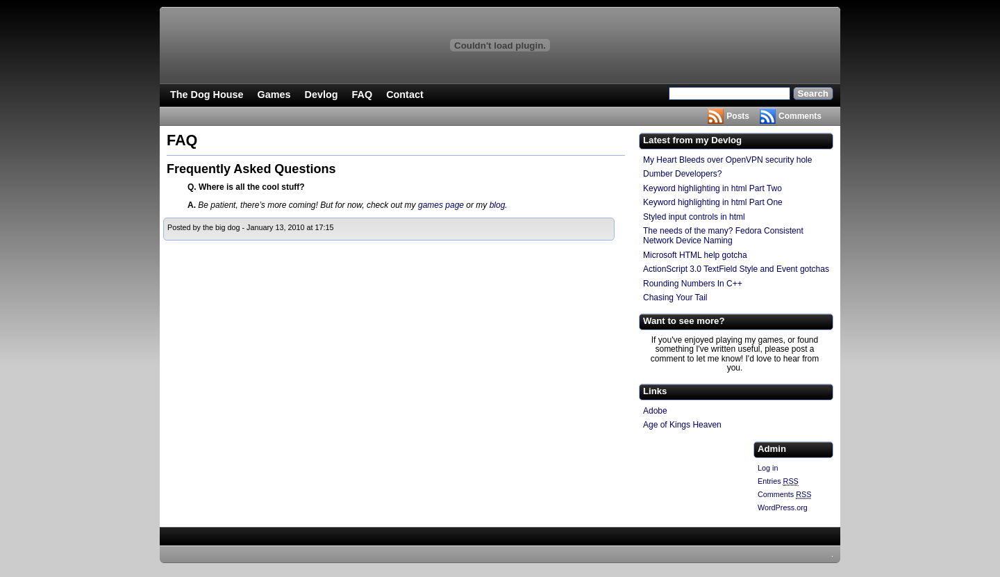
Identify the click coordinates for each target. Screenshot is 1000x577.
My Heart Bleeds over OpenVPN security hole (727, 160)
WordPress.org (783, 507)
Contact (405, 94)
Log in (768, 468)
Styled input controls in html (694, 217)
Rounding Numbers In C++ (692, 283)
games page (441, 205)
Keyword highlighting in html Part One (713, 202)
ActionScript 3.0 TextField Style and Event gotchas (736, 269)
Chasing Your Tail (675, 297)
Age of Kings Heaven (682, 425)
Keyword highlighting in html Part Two (712, 188)
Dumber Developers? (682, 174)
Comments (800, 116)
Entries (778, 481)
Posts (737, 116)
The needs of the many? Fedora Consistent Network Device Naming (723, 235)
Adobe (655, 411)
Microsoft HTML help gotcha (695, 255)
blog (498, 205)
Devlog (321, 94)
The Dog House (207, 94)
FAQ (362, 94)
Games (274, 94)
